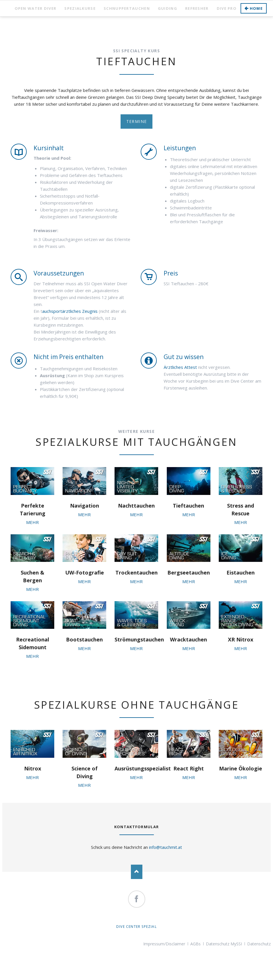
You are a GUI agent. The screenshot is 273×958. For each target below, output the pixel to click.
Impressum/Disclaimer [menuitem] (164, 944)
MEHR (32, 522)
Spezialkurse (80, 8)
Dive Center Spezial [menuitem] (136, 926)
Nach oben (136, 872)
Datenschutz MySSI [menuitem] (224, 944)
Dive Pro (227, 8)
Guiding (167, 8)
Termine (136, 121)
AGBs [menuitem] (195, 944)
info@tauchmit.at (165, 847)
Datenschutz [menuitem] (259, 944)
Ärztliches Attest (180, 367)
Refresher (197, 8)
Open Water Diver (36, 8)
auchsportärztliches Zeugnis (70, 311)
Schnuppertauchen (127, 8)
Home (256, 8)
